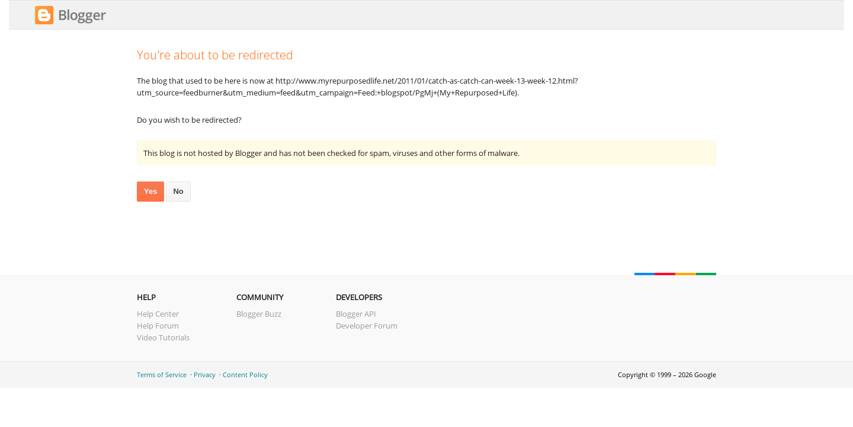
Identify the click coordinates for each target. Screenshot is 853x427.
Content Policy (245, 374)
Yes (150, 191)
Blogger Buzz (258, 313)
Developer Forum (366, 325)
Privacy (205, 374)
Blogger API (356, 313)
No (178, 191)
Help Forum (158, 325)
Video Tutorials (163, 337)
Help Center (158, 313)
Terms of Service (162, 374)
